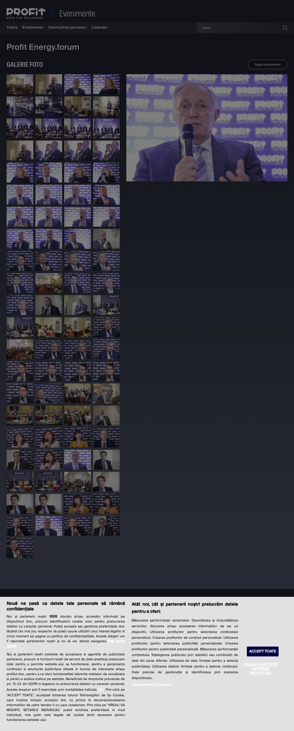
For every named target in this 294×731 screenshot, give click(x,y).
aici (101, 689)
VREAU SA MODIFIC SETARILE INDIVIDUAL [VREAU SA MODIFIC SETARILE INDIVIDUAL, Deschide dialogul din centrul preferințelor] (260, 668)
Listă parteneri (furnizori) (152, 685)
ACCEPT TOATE (262, 651)
